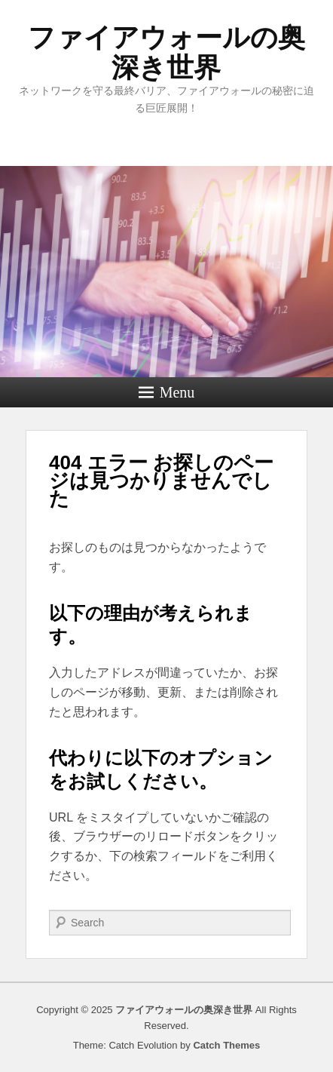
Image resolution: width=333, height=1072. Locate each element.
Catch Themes (226, 1045)
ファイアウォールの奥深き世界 (166, 52)
